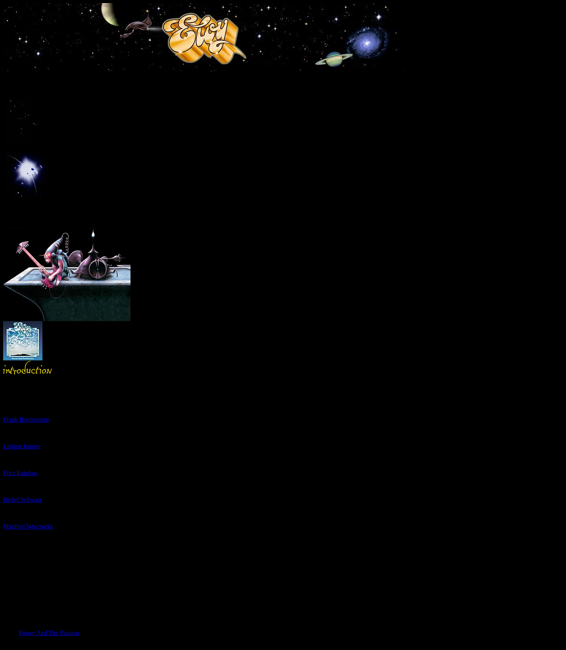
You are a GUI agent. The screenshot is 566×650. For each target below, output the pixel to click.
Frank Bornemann (26, 419)
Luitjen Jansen (21, 446)
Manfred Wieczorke (28, 526)
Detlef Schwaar (22, 499)
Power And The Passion (49, 633)
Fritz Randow (20, 473)
